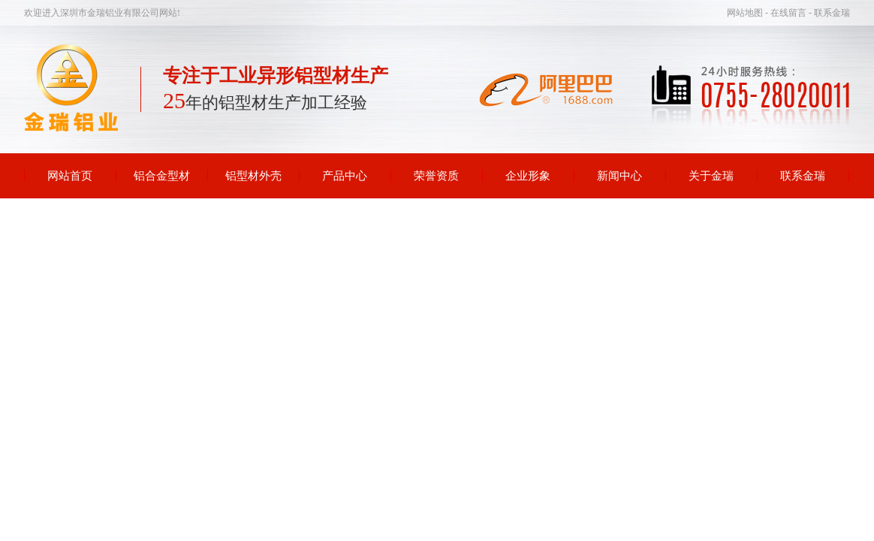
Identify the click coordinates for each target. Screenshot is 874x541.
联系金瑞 (802, 176)
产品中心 (344, 176)
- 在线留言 (787, 13)
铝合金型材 (162, 176)
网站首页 (69, 176)
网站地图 (746, 13)
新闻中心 (619, 176)
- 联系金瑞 (829, 13)
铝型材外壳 (253, 176)
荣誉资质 (436, 176)
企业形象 (527, 176)
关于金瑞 (711, 176)
